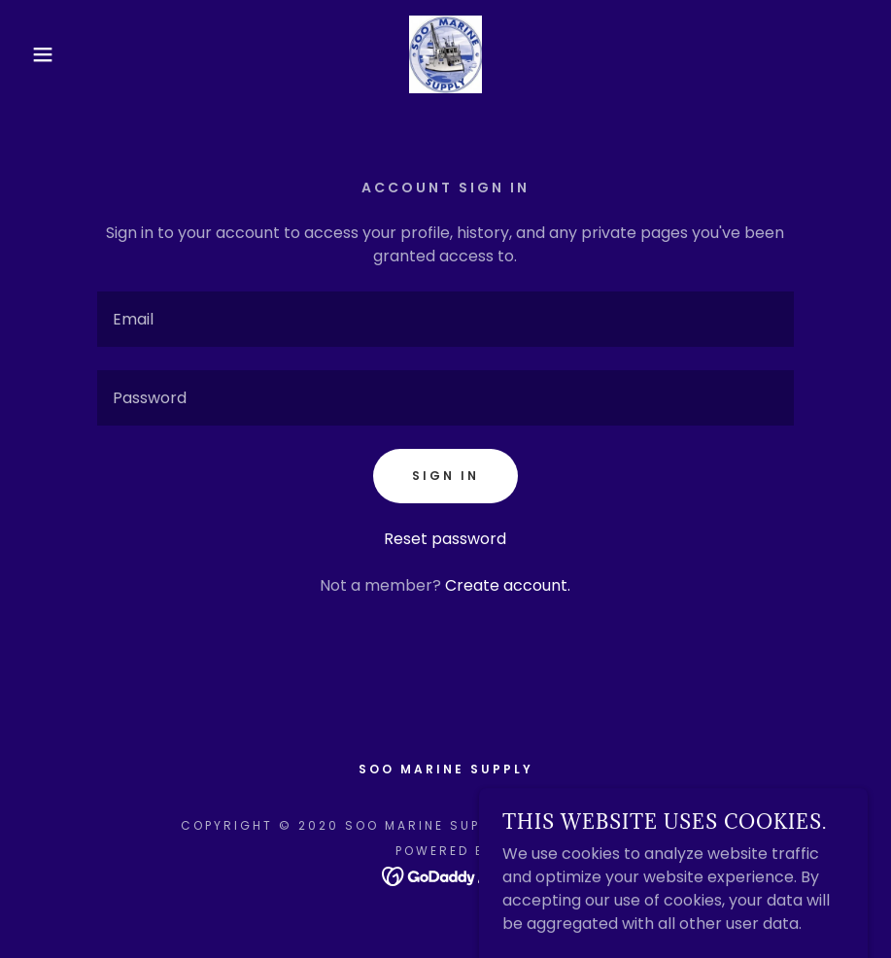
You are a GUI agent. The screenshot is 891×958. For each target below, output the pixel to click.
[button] (44, 54)
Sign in (445, 475)
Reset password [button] (445, 539)
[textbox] (445, 319)
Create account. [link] (507, 585)
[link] (446, 54)
